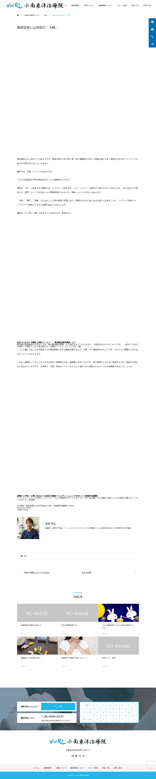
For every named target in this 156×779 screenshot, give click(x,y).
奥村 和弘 (50, 523)
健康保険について (105, 5)
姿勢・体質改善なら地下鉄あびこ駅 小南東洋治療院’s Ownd (46, 506)
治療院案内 (75, 5)
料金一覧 (135, 5)
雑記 (25, 556)
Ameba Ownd (22, 510)
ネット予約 (58, 706)
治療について (89, 5)
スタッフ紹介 (122, 5)
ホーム (63, 5)
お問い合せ (147, 5)
